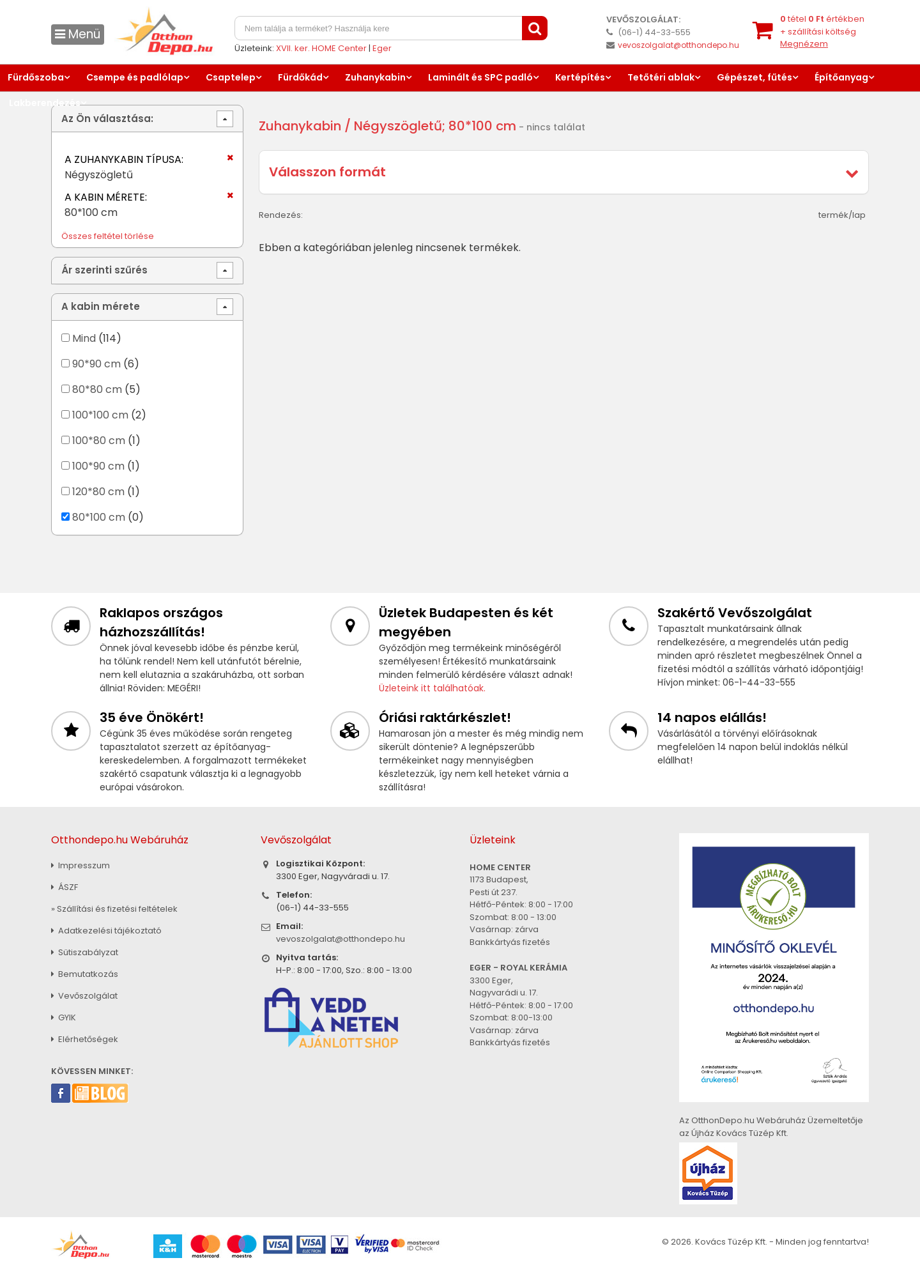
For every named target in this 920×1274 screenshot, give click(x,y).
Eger (382, 48)
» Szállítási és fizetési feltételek (114, 909)
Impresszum (80, 865)
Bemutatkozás (84, 974)
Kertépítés (580, 77)
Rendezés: (281, 215)
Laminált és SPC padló (480, 77)
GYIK (63, 1017)
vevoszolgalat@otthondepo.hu (678, 45)
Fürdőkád (300, 77)
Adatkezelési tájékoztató (106, 931)
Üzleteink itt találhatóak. (432, 688)
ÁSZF (64, 887)
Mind (84, 338)
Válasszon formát (327, 172)
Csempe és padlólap (134, 77)
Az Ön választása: (107, 118)
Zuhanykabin (375, 77)
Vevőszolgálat (84, 996)
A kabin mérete (100, 306)
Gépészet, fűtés (754, 77)
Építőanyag (841, 77)
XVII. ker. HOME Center (321, 48)
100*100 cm (100, 415)
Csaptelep (231, 77)
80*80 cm (97, 389)
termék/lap (842, 215)
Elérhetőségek (84, 1039)
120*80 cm (98, 491)
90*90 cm (96, 364)
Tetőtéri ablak (660, 77)
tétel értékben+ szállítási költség (822, 31)
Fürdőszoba (36, 77)
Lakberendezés (44, 102)
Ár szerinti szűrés (104, 270)
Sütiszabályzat (84, 952)
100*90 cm (98, 466)
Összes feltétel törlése (107, 236)
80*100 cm (98, 517)
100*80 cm (98, 440)
